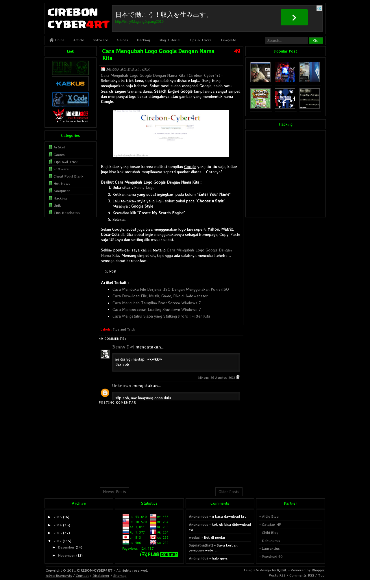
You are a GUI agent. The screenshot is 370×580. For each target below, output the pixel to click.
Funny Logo (144, 187)
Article (78, 40)
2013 (57, 533)
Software (100, 40)
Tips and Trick (123, 329)
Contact (82, 575)
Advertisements (59, 575)
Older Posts (229, 491)
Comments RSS (301, 575)
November (66, 555)
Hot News (61, 183)
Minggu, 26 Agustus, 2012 (217, 378)
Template (228, 40)
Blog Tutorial (169, 40)
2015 (57, 517)
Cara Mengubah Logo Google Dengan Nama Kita (143, 75)
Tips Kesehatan (66, 212)
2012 (57, 541)
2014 (57, 525)
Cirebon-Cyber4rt (204, 75)
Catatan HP (271, 524)
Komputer (61, 191)
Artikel (59, 147)
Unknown (121, 385)
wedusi (194, 537)
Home (56, 40)
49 (237, 51)
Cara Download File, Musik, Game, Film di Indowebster (160, 296)
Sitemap (120, 575)
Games (122, 40)
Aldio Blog (270, 516)
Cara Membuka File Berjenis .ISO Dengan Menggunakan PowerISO (170, 289)
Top (321, 575)
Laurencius (271, 548)
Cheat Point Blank (68, 176)
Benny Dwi (123, 347)
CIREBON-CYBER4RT (94, 570)
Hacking (143, 40)
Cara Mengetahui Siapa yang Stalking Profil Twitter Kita (161, 316)
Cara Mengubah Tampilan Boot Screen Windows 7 (156, 303)
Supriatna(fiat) (201, 545)
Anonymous (198, 516)
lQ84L (282, 570)
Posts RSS (277, 575)
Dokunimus (271, 540)
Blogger (318, 570)
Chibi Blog (270, 532)
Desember (66, 547)
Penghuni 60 (272, 556)
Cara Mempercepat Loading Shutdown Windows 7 (156, 309)
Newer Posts (114, 491)
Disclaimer (101, 575)
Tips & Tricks (200, 40)
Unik (57, 205)
